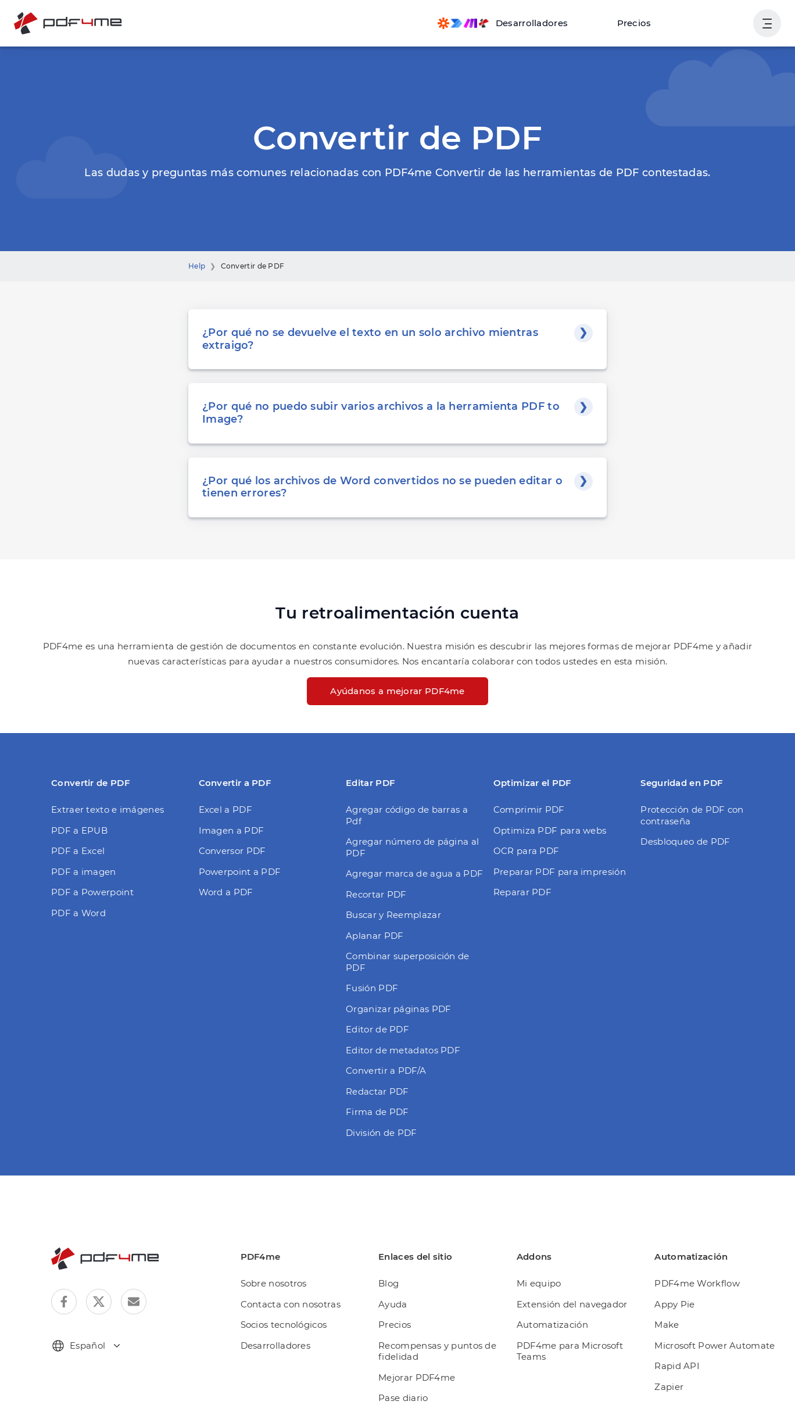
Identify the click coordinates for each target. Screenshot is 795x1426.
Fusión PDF (372, 987)
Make (666, 1324)
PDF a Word (78, 912)
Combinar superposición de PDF (408, 961)
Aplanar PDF (374, 935)
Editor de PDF (377, 1029)
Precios (634, 22)
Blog (388, 1283)
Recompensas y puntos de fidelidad (437, 1351)
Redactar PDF (377, 1091)
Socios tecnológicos (284, 1324)
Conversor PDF (232, 850)
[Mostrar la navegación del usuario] (767, 23)
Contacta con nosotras (291, 1304)
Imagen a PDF (231, 830)
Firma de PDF (377, 1111)
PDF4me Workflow (697, 1283)
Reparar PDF (522, 892)
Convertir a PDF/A (386, 1070)
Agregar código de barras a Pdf (407, 815)
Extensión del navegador (572, 1304)
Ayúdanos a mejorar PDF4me (397, 690)
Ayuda (392, 1304)
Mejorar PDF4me (416, 1377)
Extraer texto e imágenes (107, 809)
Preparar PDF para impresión (559, 871)
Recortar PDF (376, 894)
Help (196, 266)
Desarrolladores (276, 1345)
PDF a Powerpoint (92, 892)
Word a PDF (226, 892)
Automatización (552, 1324)
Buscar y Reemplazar (393, 914)
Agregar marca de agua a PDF (414, 873)
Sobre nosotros (274, 1283)
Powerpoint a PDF (240, 871)
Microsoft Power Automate (714, 1345)
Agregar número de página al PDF (412, 847)
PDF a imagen (83, 871)
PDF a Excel (78, 850)
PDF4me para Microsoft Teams (570, 1351)
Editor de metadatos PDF (403, 1050)
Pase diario (403, 1397)
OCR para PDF (526, 850)
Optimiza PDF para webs (550, 830)
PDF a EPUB (79, 830)
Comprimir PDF (529, 809)
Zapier (668, 1386)
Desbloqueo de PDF (685, 841)
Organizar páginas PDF (398, 1008)
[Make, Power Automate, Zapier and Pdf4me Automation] (503, 23)
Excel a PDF (225, 809)
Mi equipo (539, 1283)
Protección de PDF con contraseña (691, 815)
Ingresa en (715, 22)
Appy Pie (674, 1304)
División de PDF (381, 1132)
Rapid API (677, 1365)
